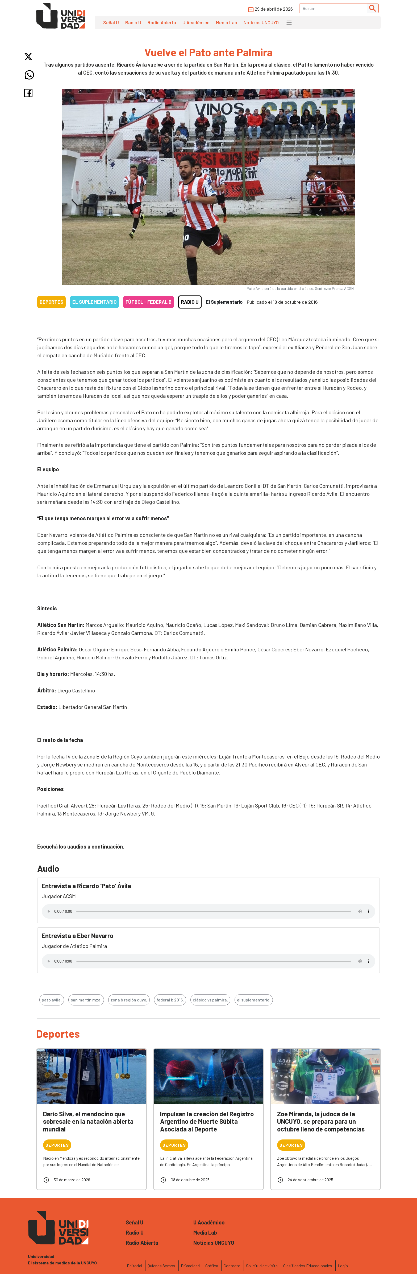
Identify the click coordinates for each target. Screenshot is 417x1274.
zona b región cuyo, (129, 999)
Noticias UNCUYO (261, 22)
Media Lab (226, 22)
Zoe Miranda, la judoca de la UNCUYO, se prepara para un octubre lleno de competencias (321, 1121)
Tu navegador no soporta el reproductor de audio (208, 911)
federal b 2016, (170, 999)
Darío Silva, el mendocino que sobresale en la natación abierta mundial (88, 1121)
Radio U (133, 22)
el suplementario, (253, 999)
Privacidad (190, 1265)
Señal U (111, 22)
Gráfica (211, 1265)
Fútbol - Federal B (149, 302)
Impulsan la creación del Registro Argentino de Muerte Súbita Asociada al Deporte (207, 1121)
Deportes (51, 302)
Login (343, 1265)
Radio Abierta (162, 22)
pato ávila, (52, 999)
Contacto (232, 1265)
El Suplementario (94, 302)
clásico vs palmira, (210, 999)
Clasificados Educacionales (307, 1265)
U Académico (196, 22)
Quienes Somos (161, 1265)
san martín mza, (86, 999)
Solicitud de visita (262, 1265)
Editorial (134, 1265)
